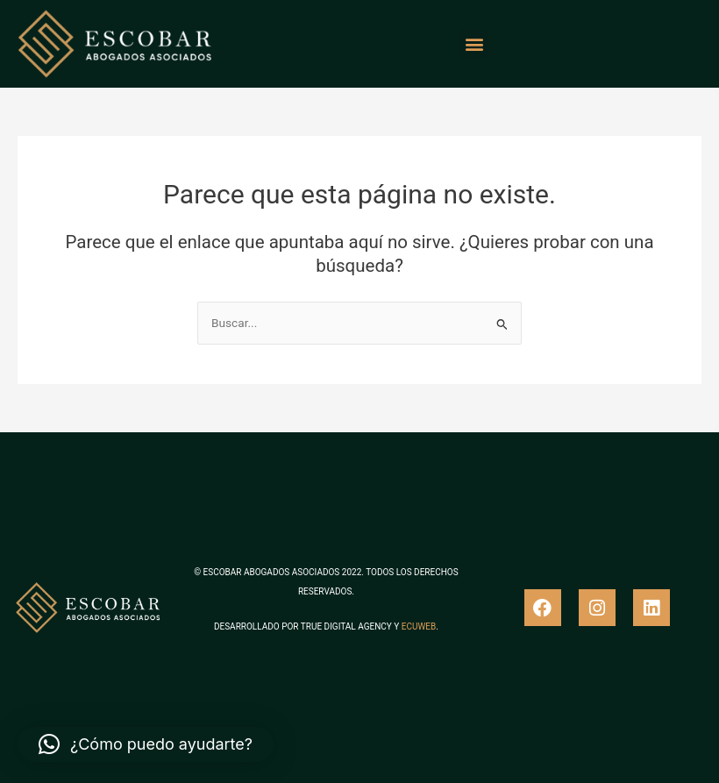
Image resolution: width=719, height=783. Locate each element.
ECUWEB (419, 626)
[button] (473, 44)
